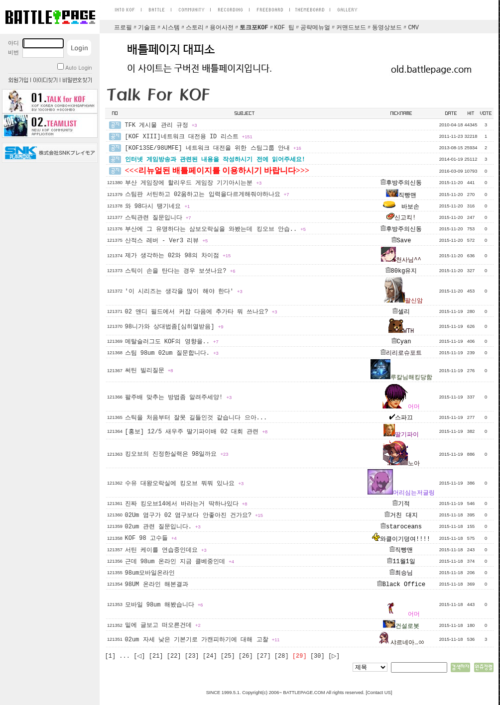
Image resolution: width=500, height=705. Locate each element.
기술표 (147, 27)
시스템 (171, 27)
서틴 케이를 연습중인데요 (166, 550)
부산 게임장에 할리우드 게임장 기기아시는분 (193, 183)
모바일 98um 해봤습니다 (164, 605)
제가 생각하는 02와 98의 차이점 (178, 255)
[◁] (139, 656)
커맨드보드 (351, 27)
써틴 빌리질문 (149, 370)
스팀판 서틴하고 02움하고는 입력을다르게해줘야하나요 (207, 194)
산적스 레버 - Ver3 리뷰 (166, 240)
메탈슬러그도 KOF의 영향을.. (172, 341)
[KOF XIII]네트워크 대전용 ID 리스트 (188, 136)
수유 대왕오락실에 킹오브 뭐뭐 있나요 (184, 483)
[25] (228, 656)
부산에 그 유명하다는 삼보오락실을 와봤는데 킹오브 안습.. (215, 229)
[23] (192, 656)
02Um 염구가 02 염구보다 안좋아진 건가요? (194, 515)
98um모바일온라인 (150, 573)
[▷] (334, 656)
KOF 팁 (284, 27)
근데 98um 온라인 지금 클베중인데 (179, 561)
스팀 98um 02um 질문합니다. (172, 353)
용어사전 (222, 27)
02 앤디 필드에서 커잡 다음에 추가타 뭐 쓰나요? (201, 311)
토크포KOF (254, 27)
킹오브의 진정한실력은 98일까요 (177, 454)
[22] (174, 656)
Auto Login (74, 67)
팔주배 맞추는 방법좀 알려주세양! (178, 397)
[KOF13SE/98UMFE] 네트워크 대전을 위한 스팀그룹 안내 (213, 148)
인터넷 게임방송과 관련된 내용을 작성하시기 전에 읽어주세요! (215, 159)
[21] (156, 656)
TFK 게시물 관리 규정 (161, 125)
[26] (246, 656)
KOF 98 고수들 (151, 538)
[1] (110, 656)
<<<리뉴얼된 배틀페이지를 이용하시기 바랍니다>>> (217, 170)
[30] (317, 656)
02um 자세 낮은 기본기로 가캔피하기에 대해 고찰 (202, 639)
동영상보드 (387, 27)
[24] (210, 656)
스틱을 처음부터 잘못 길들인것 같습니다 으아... (196, 417)
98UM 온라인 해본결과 (156, 584)
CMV (413, 27)
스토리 (195, 27)
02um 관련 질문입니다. (163, 526)
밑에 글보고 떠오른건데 (163, 625)
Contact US (379, 692)
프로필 (123, 27)
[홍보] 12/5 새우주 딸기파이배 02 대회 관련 (196, 431)
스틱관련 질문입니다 (158, 217)
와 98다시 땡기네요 (157, 206)
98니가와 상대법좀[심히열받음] (174, 326)
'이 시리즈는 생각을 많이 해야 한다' (184, 291)
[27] (263, 656)
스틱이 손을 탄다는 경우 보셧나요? (180, 271)
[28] (281, 656)
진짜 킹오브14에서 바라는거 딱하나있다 (186, 504)
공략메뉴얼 (315, 27)
